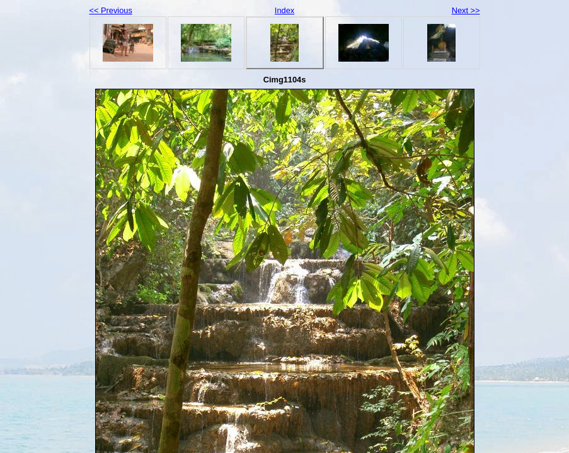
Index (284, 10)
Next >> (466, 10)
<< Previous (110, 10)
